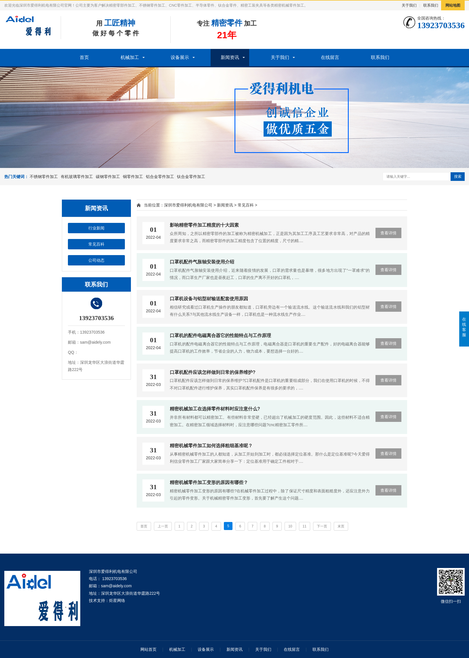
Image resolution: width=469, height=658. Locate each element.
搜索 (458, 176)
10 (290, 526)
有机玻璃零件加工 (77, 176)
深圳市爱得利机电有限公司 (188, 205)
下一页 (322, 526)
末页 (341, 526)
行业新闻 (96, 228)
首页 (84, 57)
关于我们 (409, 5)
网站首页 (148, 649)
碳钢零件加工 (108, 176)
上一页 (163, 526)
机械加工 (130, 57)
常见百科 (96, 244)
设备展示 (180, 57)
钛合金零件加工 (191, 176)
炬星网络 (117, 600)
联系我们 (430, 5)
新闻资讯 (230, 57)
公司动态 (96, 260)
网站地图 (452, 5)
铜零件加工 (133, 176)
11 (304, 526)
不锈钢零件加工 (44, 176)
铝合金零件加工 (160, 176)
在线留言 (330, 57)
